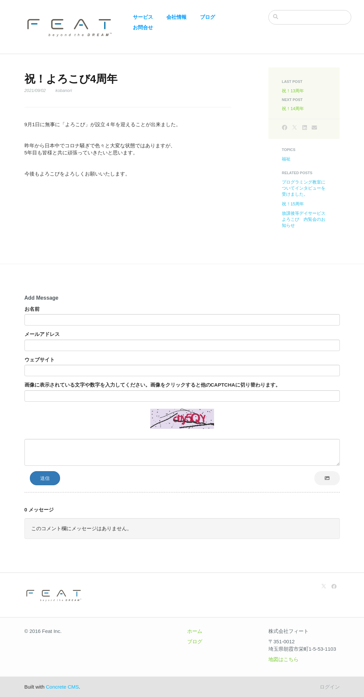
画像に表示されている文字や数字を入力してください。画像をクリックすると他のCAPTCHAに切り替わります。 (152, 385)
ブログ (207, 17)
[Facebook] (284, 128)
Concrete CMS (62, 687)
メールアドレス (42, 334)
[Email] (314, 128)
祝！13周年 (293, 90)
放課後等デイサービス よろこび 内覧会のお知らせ (306, 219)
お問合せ (143, 27)
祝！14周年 (293, 108)
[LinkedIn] (304, 128)
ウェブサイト (39, 359)
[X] (294, 128)
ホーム (194, 631)
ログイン (330, 687)
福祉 (286, 158)
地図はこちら (283, 659)
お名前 (32, 309)
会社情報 (176, 17)
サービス (143, 17)
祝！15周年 (293, 203)
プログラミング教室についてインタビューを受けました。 (303, 188)
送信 (45, 478)
